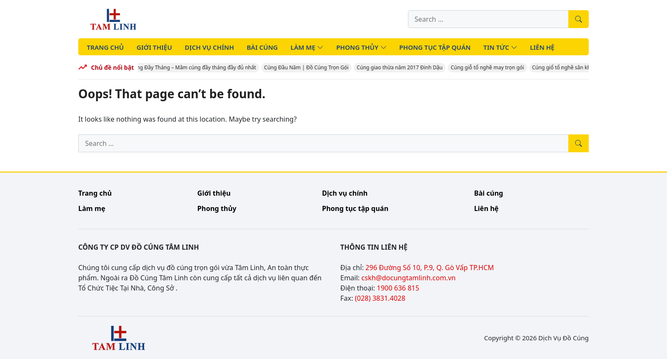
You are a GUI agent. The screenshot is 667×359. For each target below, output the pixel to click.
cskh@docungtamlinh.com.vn (409, 277)
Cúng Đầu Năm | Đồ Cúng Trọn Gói (308, 67)
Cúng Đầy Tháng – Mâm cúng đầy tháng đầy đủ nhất (195, 67)
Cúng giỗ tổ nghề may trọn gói (489, 67)
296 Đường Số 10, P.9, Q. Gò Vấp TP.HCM (429, 267)
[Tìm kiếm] (578, 19)
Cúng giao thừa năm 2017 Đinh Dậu (402, 67)
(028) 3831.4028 (380, 298)
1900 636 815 (398, 288)
